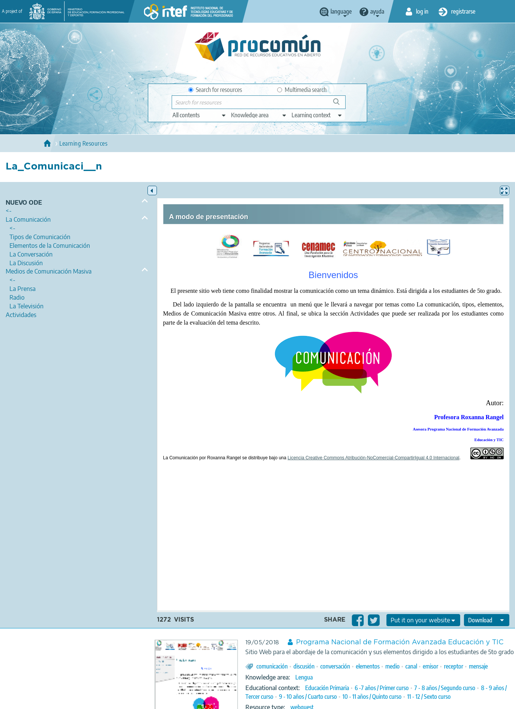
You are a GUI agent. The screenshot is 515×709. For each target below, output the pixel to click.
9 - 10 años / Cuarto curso (308, 696)
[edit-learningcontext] (317, 115)
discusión (304, 666)
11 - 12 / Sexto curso (429, 696)
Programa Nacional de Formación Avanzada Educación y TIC (400, 642)
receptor (453, 666)
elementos (368, 666)
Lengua (304, 677)
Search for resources (215, 89)
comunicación (272, 666)
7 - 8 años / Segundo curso (444, 688)
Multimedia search (302, 89)
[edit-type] (199, 115)
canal (411, 666)
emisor (430, 666)
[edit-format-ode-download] (486, 620)
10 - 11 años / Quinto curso (372, 696)
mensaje (478, 666)
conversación (335, 666)
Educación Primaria (327, 688)
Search (340, 104)
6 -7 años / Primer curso (382, 688)
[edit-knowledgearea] (259, 115)
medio (392, 666)
